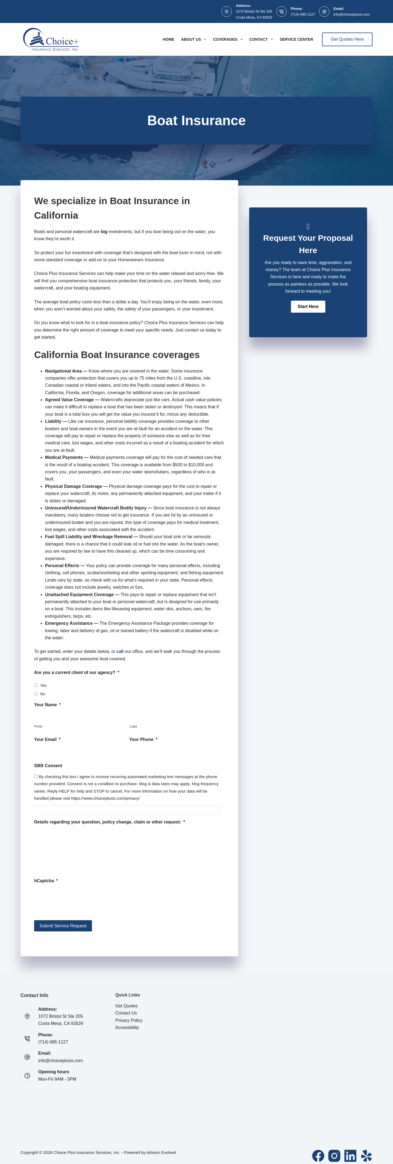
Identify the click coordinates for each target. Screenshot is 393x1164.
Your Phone (143, 739)
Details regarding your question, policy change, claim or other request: (109, 822)
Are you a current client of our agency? (76, 672)
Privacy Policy (129, 1015)
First (38, 726)
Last (133, 726)
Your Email (47, 739)
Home (168, 39)
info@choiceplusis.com (352, 14)
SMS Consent (48, 765)
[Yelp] (367, 1151)
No (42, 694)
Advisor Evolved (161, 1147)
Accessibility (127, 1023)
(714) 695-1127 (303, 14)
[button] (308, 307)
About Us (194, 39)
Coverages (229, 39)
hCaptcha (46, 880)
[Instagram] (334, 1151)
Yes (43, 685)
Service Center (296, 39)
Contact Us (126, 1008)
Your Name (47, 704)
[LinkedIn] (350, 1151)
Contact (262, 39)
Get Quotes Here (347, 39)
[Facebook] (318, 1151)
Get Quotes (126, 1001)
